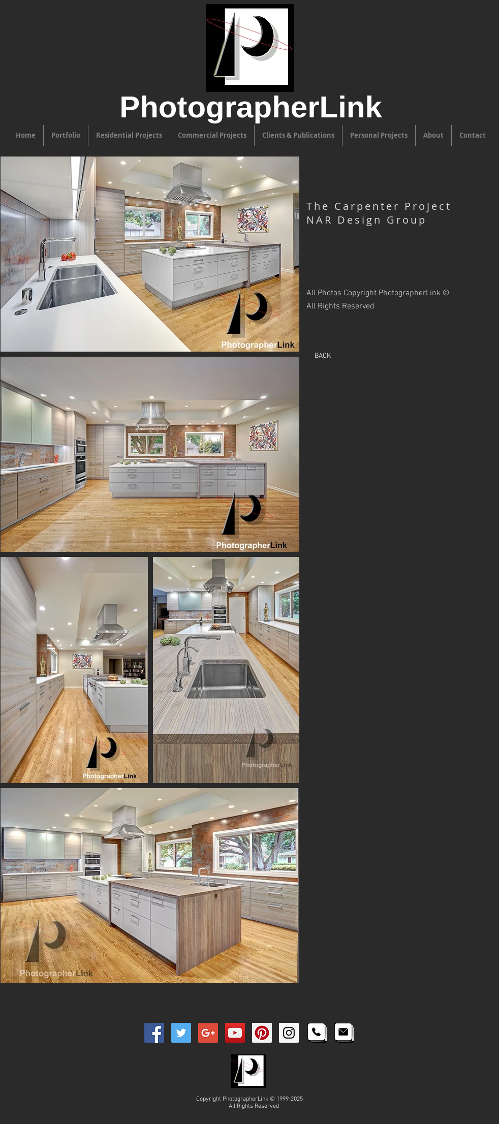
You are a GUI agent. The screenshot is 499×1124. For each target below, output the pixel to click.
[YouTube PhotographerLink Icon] (235, 1033)
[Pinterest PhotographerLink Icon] (262, 1033)
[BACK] (322, 356)
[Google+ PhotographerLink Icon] (208, 1033)
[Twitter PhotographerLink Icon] (181, 1033)
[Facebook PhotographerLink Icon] (154, 1033)
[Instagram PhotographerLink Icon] (289, 1033)
